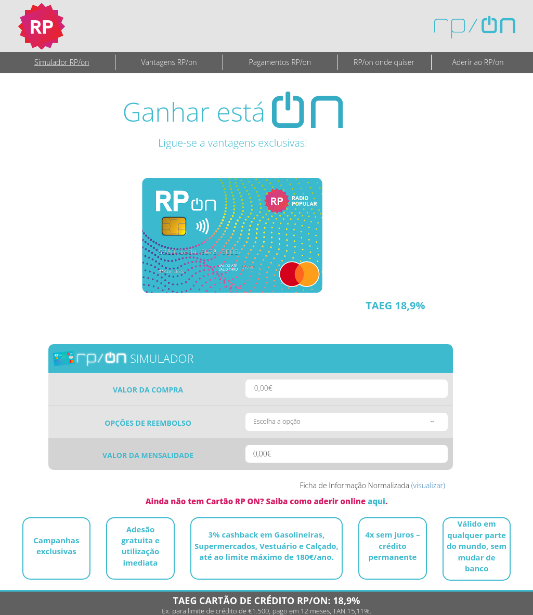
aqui (376, 501)
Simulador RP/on (61, 62)
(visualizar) (428, 485)
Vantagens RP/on (169, 62)
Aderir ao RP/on (477, 62)
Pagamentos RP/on (280, 62)
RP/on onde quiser (384, 62)
